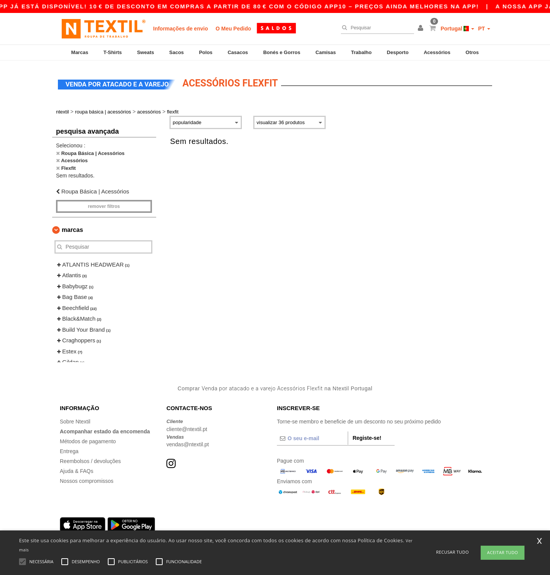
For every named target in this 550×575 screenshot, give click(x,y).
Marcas (79, 52)
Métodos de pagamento (88, 439)
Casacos (238, 52)
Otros (472, 52)
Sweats (145, 52)
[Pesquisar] (375, 28)
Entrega (69, 449)
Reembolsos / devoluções (90, 459)
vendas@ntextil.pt (187, 442)
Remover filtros (104, 204)
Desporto (398, 52)
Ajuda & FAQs (76, 469)
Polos (205, 52)
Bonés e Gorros (282, 52)
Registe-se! (367, 436)
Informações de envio (180, 29)
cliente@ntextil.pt (186, 427)
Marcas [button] (72, 227)
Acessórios (437, 52)
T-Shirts (112, 52)
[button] (421, 29)
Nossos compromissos (87, 479)
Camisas (325, 52)
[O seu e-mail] (312, 436)
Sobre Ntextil (75, 419)
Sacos (176, 52)
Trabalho (361, 52)
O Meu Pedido (233, 29)
